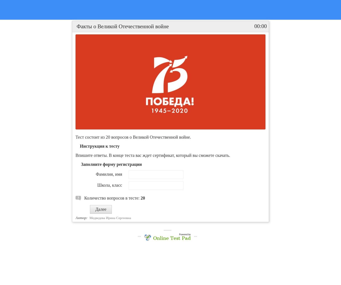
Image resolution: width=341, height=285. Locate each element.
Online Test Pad (172, 238)
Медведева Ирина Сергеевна (110, 218)
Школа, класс (109, 185)
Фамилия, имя (109, 174)
